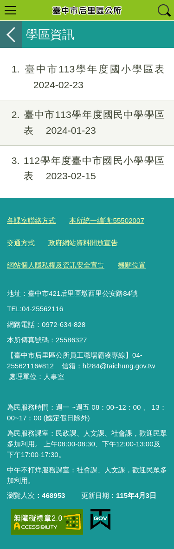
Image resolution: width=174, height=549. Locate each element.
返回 (11, 34)
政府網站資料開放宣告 (83, 243)
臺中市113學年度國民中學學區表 (82, 122)
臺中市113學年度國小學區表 (82, 77)
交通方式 (21, 243)
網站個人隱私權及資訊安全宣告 (55, 265)
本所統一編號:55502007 (106, 220)
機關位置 (132, 265)
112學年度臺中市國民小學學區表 (82, 168)
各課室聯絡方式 (31, 220)
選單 (10, 10)
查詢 (164, 10)
